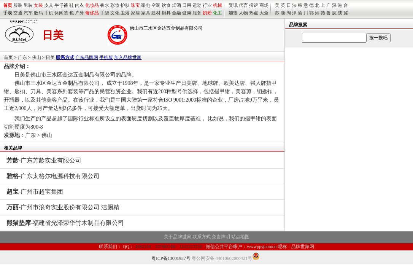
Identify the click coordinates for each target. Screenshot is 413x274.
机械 (217, 5)
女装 (38, 5)
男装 (28, 5)
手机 (48, 13)
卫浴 (125, 13)
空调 (155, 5)
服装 (17, 5)
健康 (186, 13)
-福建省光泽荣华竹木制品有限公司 (65, 223)
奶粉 (207, 13)
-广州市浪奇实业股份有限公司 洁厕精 (62, 207)
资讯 (233, 5)
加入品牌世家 (127, 57)
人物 (243, 13)
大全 (263, 13)
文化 (114, 13)
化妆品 (92, 5)
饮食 (166, 5)
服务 (197, 13)
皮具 (48, 5)
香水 (104, 5)
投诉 (253, 5)
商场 (263, 5)
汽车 (28, 13)
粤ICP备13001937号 (171, 258)
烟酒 (176, 5)
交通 (17, 13)
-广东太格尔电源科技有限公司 (53, 176)
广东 (22, 57)
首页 (8, 57)
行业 (207, 5)
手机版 (106, 57)
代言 (243, 5)
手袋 (104, 13)
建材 (155, 13)
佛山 (36, 57)
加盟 (233, 13)
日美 (50, 57)
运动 (197, 5)
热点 (253, 13)
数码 (38, 13)
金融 (176, 13)
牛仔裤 (61, 5)
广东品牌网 (86, 57)
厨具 (166, 13)
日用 (186, 5)
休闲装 (61, 13)
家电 (145, 5)
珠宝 (135, 5)
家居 (135, 13)
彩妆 (114, 5)
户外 (79, 13)
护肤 (125, 5)
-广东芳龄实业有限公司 (43, 160)
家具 (145, 13)
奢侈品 (92, 13)
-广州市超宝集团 (34, 191)
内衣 (79, 5)
